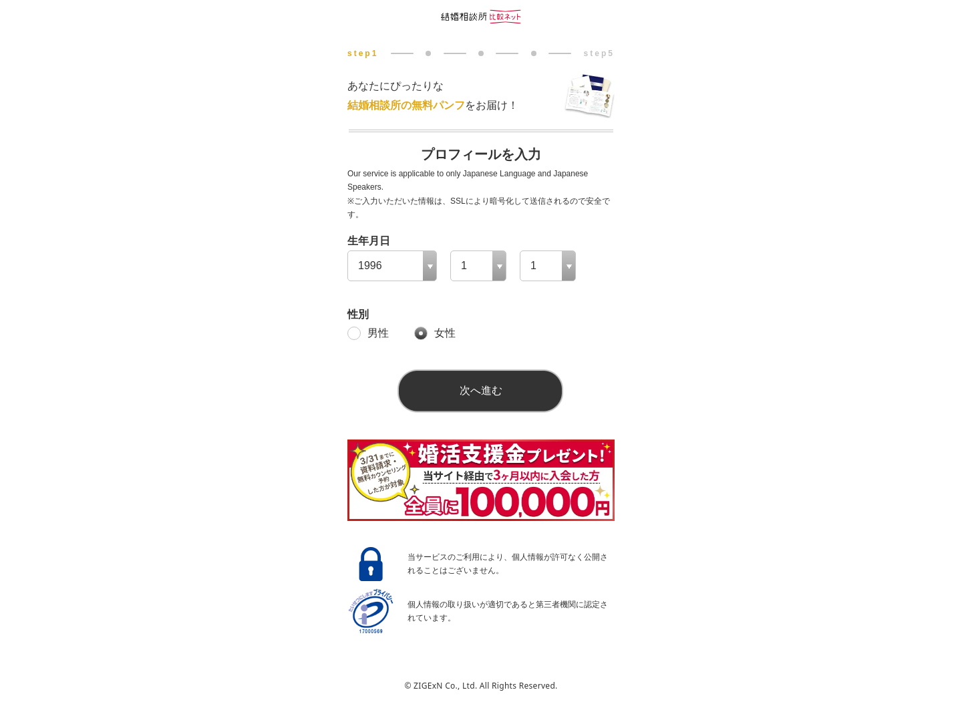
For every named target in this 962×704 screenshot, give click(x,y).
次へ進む (481, 390)
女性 (445, 333)
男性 (378, 333)
